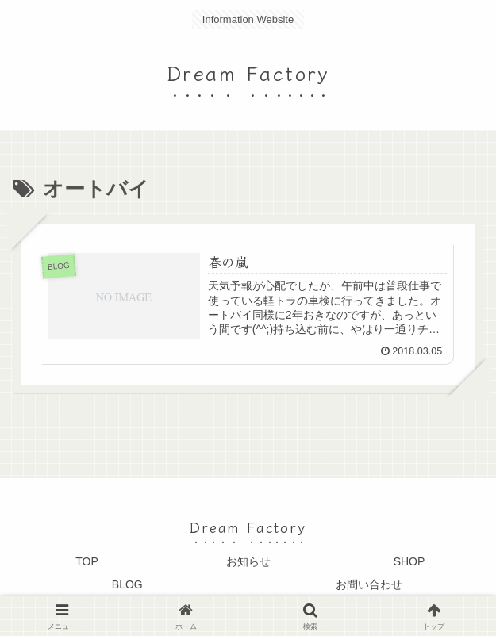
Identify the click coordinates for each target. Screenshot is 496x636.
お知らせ (248, 561)
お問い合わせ (369, 584)
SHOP (409, 561)
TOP (86, 561)
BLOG (127, 584)
